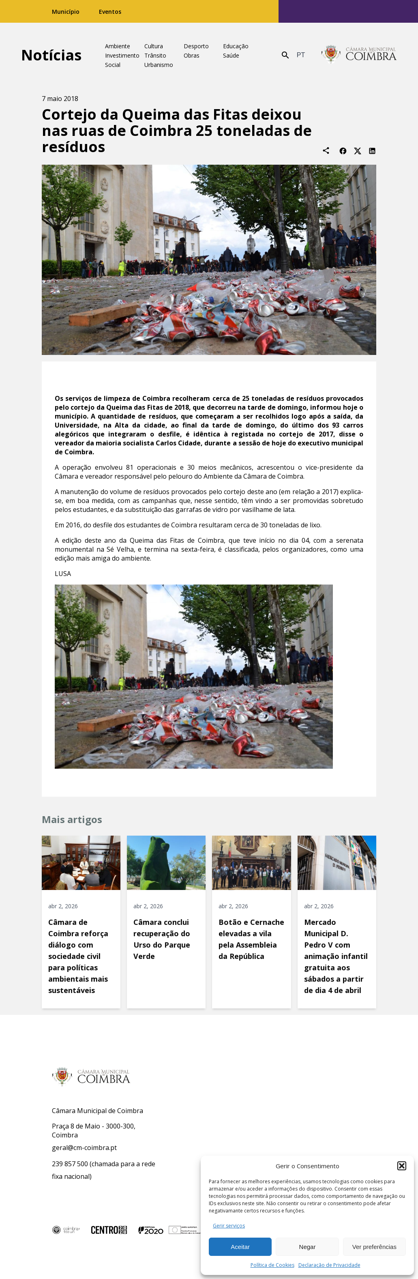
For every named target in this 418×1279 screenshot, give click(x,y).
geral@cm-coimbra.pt (84, 1147)
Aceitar (240, 1246)
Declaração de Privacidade (329, 1265)
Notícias (51, 55)
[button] (402, 1166)
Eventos (110, 11)
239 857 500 (70, 1163)
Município (65, 11)
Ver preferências (374, 1246)
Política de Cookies (272, 1265)
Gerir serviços (229, 1225)
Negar (307, 1246)
